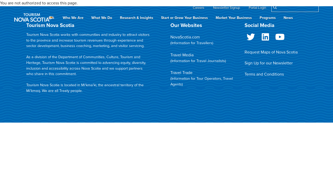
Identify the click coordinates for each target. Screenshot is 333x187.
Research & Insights (136, 18)
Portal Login (257, 8)
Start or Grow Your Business (184, 18)
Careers (198, 8)
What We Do (101, 18)
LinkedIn (265, 38)
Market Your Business (234, 18)
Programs (268, 18)
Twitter (251, 38)
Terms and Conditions (264, 74)
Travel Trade (181, 72)
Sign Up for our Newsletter (269, 63)
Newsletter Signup (226, 8)
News (288, 18)
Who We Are (73, 18)
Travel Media (182, 55)
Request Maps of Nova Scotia (271, 52)
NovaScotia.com (185, 37)
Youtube (280, 38)
